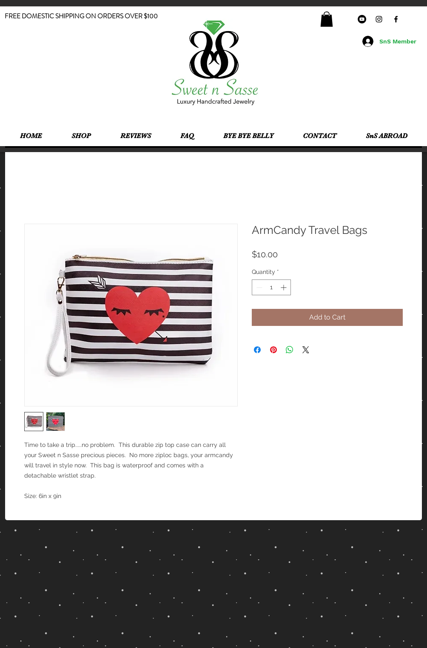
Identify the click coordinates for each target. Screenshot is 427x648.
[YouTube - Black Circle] (362, 19)
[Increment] (284, 287)
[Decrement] (258, 287)
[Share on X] (306, 350)
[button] (326, 19)
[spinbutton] (271, 287)
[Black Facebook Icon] (396, 19)
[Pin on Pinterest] (273, 350)
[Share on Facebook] (257, 350)
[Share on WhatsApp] (290, 350)
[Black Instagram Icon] (379, 19)
